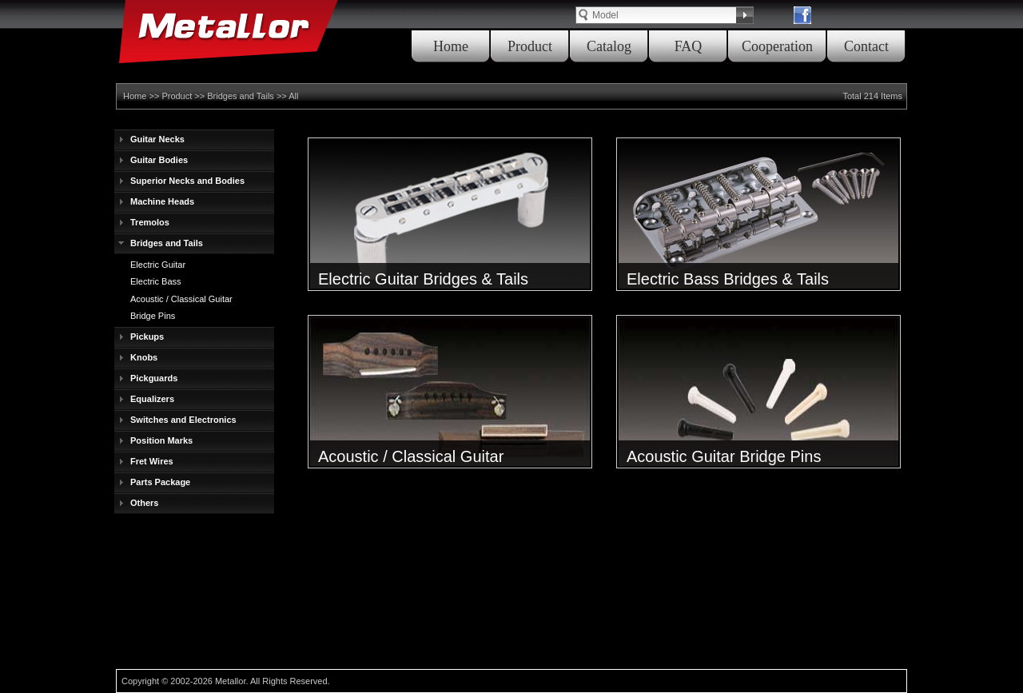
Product (530, 46)
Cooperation (777, 46)
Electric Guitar (157, 264)
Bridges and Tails (240, 96)
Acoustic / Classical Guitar (181, 299)
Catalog (609, 46)
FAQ (689, 46)
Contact (866, 46)
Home (450, 46)
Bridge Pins (152, 316)
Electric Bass (155, 281)
